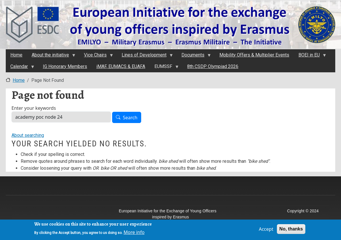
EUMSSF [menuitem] (164, 68)
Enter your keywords (34, 108)
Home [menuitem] (16, 55)
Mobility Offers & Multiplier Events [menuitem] (254, 55)
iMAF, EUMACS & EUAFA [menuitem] (120, 66)
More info (134, 233)
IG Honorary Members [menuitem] (65, 66)
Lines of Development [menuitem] (145, 56)
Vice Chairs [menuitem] (96, 56)
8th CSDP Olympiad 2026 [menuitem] (212, 66)
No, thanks (291, 230)
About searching (28, 135)
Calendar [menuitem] (20, 68)
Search (130, 117)
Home (19, 80)
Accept (266, 230)
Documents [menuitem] (194, 56)
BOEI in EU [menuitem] (310, 56)
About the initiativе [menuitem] (51, 56)
